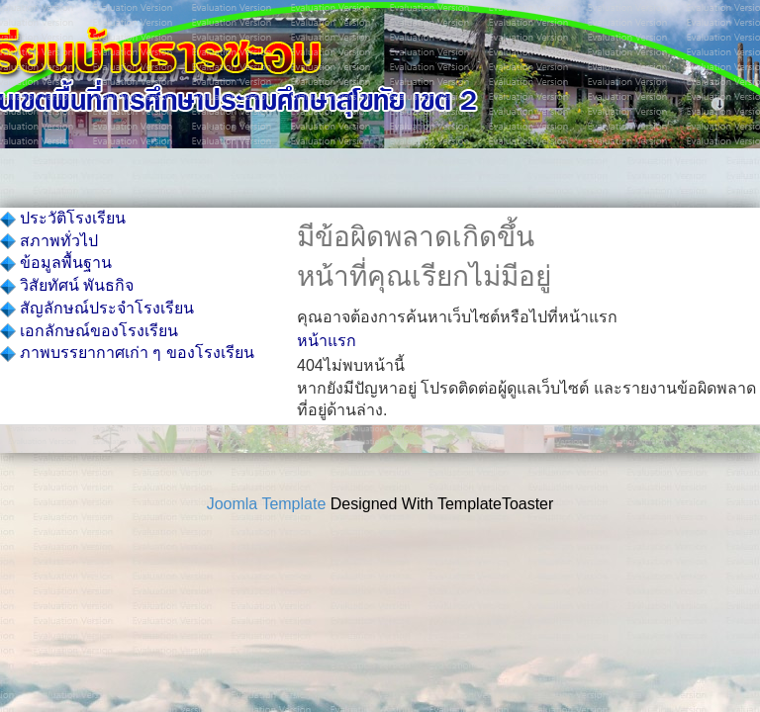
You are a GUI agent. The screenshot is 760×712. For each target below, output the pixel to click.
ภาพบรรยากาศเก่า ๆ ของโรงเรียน (127, 352)
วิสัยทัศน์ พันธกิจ (67, 285)
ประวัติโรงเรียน (63, 218)
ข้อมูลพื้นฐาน (56, 262)
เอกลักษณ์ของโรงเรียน (89, 330)
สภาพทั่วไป (49, 240)
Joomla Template (267, 503)
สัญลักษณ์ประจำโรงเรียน (97, 308)
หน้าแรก (326, 340)
